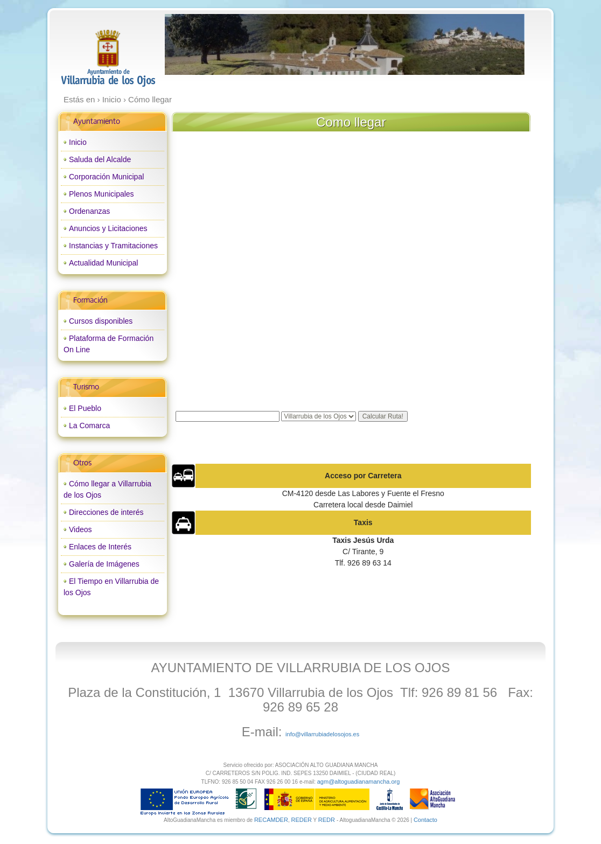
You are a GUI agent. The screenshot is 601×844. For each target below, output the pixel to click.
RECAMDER (271, 820)
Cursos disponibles (100, 321)
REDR (327, 820)
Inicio (78, 142)
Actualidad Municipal (103, 263)
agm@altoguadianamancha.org (358, 781)
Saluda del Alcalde (100, 159)
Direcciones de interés (106, 512)
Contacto (425, 820)
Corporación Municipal (106, 176)
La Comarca (89, 425)
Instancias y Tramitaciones (113, 245)
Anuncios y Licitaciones (108, 228)
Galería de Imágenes (104, 564)
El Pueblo (85, 408)
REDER (301, 820)
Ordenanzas (89, 211)
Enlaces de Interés (100, 546)
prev (195, 44)
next (494, 44)
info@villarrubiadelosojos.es (322, 734)
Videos (80, 529)
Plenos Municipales (101, 194)
